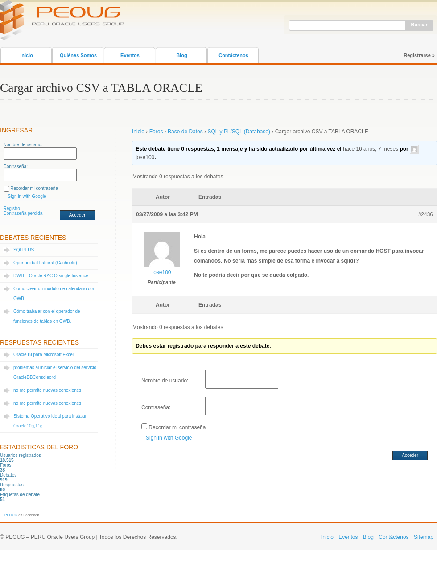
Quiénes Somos (78, 55)
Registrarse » (419, 55)
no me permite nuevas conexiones (47, 390)
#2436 (425, 214)
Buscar (419, 24)
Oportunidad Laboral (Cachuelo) (45, 262)
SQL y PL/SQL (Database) (238, 131)
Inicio (26, 55)
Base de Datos (185, 131)
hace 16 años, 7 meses (370, 149)
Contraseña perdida (23, 213)
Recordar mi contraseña (34, 188)
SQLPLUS (23, 249)
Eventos (130, 55)
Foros (156, 131)
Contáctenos (233, 55)
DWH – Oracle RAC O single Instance (50, 275)
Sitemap (423, 537)
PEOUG (10, 515)
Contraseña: (16, 166)
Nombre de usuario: (23, 144)
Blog (181, 55)
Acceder (77, 215)
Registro (12, 208)
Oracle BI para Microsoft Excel (43, 354)
